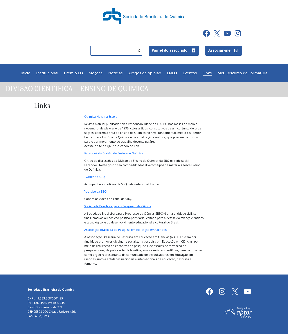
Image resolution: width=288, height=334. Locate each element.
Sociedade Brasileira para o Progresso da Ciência (117, 206)
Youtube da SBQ (95, 191)
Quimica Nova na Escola (100, 117)
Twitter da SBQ (94, 177)
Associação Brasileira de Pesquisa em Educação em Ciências (125, 230)
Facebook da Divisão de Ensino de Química (113, 153)
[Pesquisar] (139, 51)
